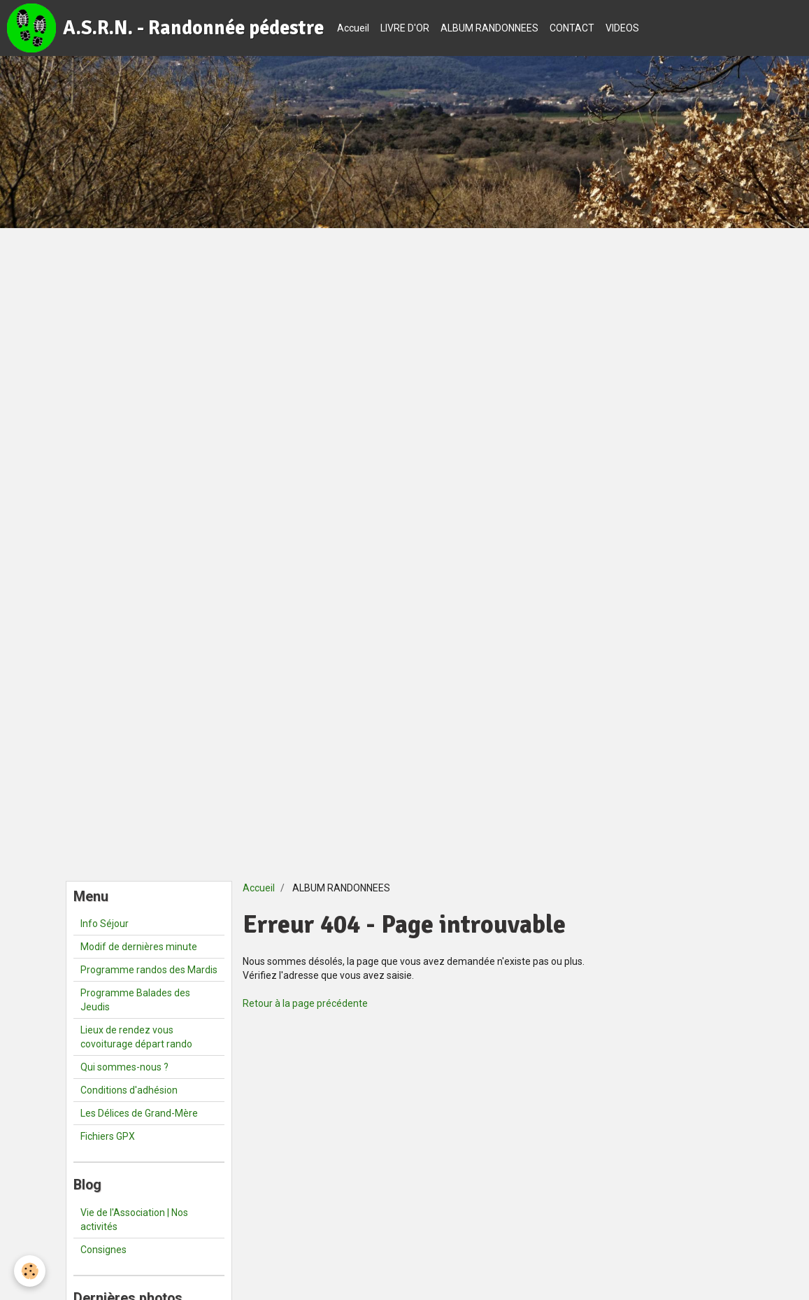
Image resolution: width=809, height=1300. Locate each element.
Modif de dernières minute (138, 946)
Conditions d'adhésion (129, 1090)
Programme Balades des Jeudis (135, 999)
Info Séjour (104, 923)
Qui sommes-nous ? (124, 1067)
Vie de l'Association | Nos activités (134, 1219)
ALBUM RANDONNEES (489, 28)
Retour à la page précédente (305, 1003)
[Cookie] (29, 1271)
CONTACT (572, 28)
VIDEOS (622, 28)
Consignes (103, 1249)
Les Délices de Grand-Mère (139, 1113)
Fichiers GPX (107, 1136)
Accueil (353, 28)
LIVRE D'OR (404, 28)
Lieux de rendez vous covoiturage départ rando (136, 1037)
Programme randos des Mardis (148, 969)
